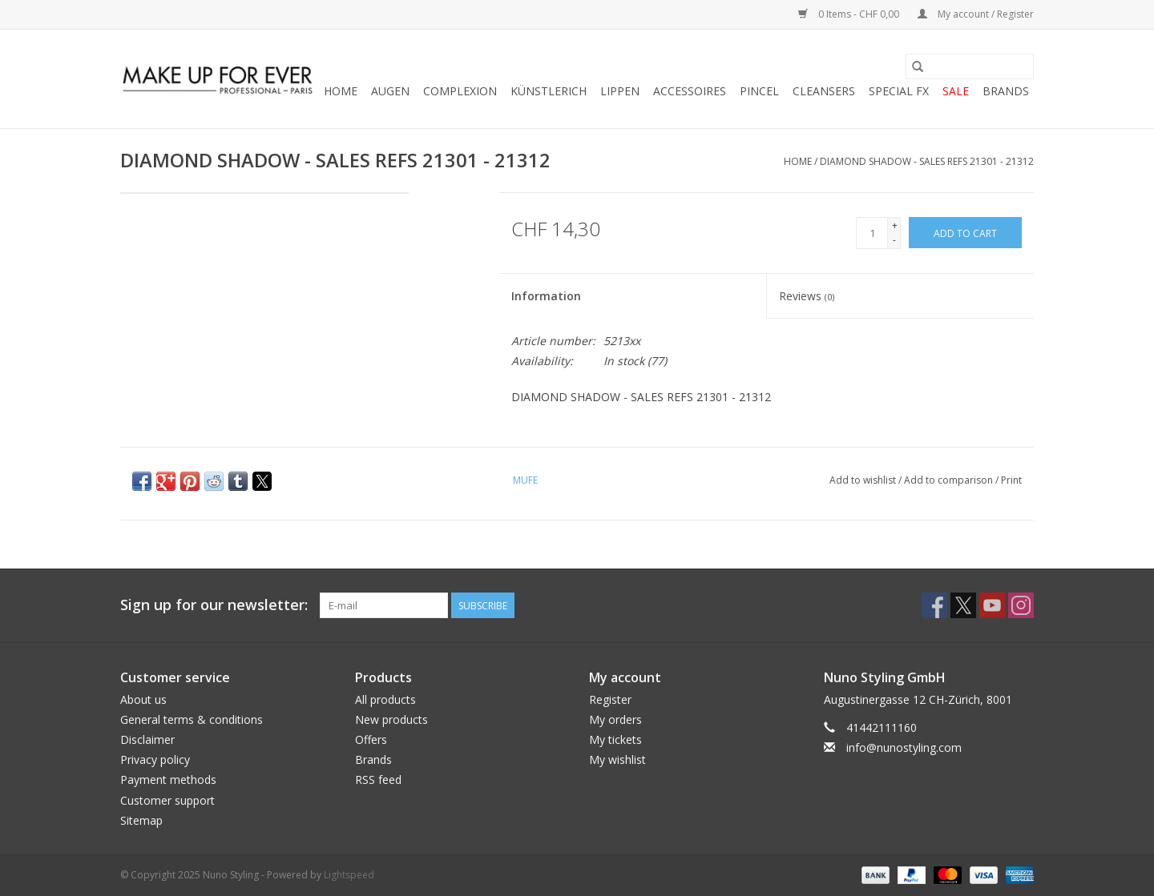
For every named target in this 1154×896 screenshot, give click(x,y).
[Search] (970, 66)
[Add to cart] (965, 232)
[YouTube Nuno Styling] (992, 605)
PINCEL (759, 90)
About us (143, 699)
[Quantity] (872, 233)
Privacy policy (155, 759)
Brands (1006, 90)
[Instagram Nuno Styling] (1021, 605)
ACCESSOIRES (689, 90)
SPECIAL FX (899, 90)
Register (610, 699)
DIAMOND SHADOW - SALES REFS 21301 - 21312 (927, 161)
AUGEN (390, 90)
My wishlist (617, 759)
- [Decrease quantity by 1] (894, 240)
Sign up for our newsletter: (214, 605)
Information (546, 295)
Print (1011, 480)
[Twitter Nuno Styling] (963, 605)
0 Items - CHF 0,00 (850, 14)
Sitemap (141, 820)
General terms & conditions (191, 719)
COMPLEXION (460, 90)
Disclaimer (147, 739)
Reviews (806, 295)
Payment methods (168, 779)
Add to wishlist (863, 480)
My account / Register (976, 14)
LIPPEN (620, 90)
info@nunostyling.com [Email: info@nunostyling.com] (904, 747)
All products (385, 699)
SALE (955, 90)
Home (340, 90)
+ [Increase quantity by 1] (895, 225)
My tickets (615, 739)
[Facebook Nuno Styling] (934, 605)
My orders (615, 719)
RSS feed (378, 779)
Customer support (167, 800)
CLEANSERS (824, 90)
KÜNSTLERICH (548, 90)
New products (391, 719)
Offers (371, 739)
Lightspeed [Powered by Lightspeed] (349, 875)
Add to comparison (949, 480)
